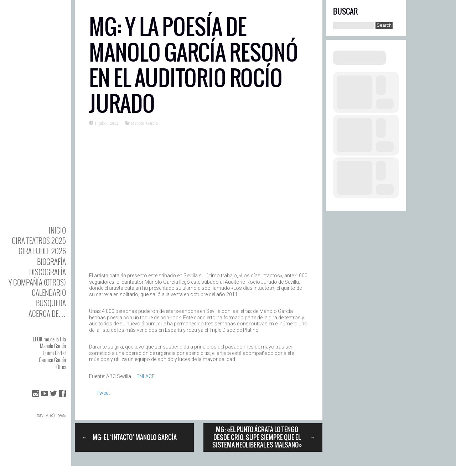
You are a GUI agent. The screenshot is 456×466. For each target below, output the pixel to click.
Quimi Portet (54, 353)
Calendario (49, 292)
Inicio (57, 230)
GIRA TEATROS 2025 (39, 240)
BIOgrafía (51, 261)
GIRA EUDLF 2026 (42, 250)
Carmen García (52, 359)
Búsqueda (51, 302)
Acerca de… (47, 313)
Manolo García (53, 346)
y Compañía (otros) (37, 282)
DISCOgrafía (47, 271)
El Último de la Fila (49, 339)
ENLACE (145, 376)
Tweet (103, 393)
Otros (61, 367)
